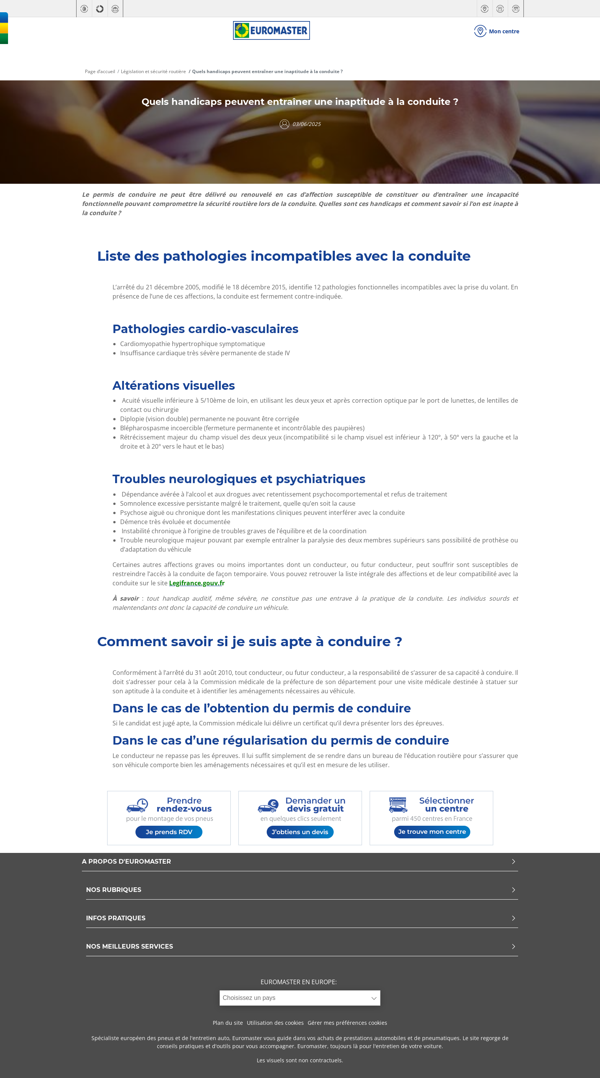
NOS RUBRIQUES (301, 890)
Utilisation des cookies (275, 1022)
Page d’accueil (100, 71)
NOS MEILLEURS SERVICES (301, 947)
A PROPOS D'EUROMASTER (299, 862)
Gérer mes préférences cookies (347, 1022)
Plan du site (228, 1022)
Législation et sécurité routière (153, 71)
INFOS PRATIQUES (301, 918)
